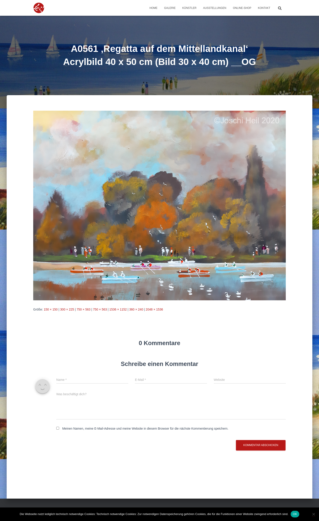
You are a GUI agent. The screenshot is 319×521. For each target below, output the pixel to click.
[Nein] (313, 514)
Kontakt (264, 8)
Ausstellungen (214, 8)
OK (295, 514)
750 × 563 (84, 309)
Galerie (170, 8)
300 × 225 (67, 309)
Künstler (189, 8)
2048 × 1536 (154, 309)
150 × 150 (51, 309)
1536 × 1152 (118, 309)
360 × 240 (136, 309)
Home (154, 8)
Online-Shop (242, 8)
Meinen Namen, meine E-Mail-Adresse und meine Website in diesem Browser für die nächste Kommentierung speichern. (145, 428)
